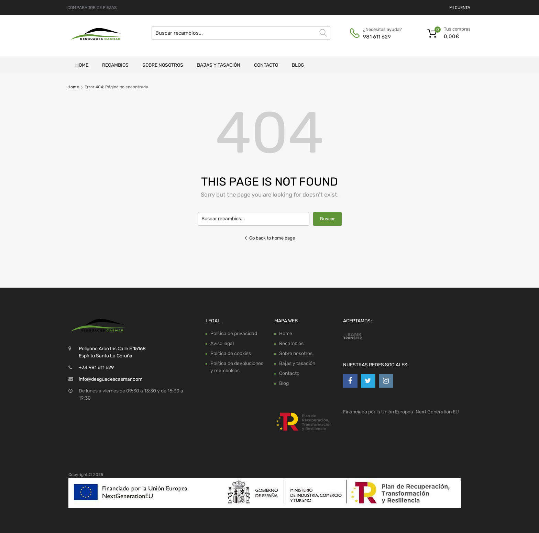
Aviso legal (222, 343)
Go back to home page (269, 238)
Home (81, 65)
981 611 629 (377, 37)
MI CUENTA (459, 7)
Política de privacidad (233, 333)
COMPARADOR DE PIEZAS (92, 7)
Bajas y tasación (218, 65)
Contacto (266, 65)
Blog (298, 65)
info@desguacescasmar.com (110, 379)
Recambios (115, 65)
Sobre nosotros (162, 65)
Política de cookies (230, 353)
